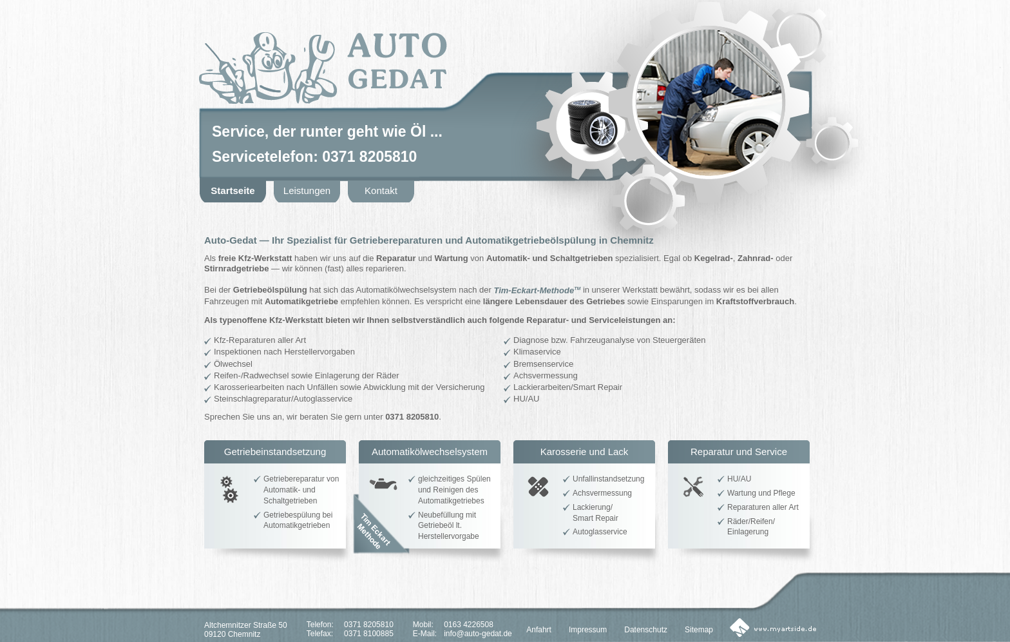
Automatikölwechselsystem (430, 451)
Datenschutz (645, 629)
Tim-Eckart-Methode (536, 290)
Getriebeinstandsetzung (275, 451)
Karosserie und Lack (584, 451)
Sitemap (699, 629)
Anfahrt (538, 629)
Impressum (588, 629)
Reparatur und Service (739, 451)
